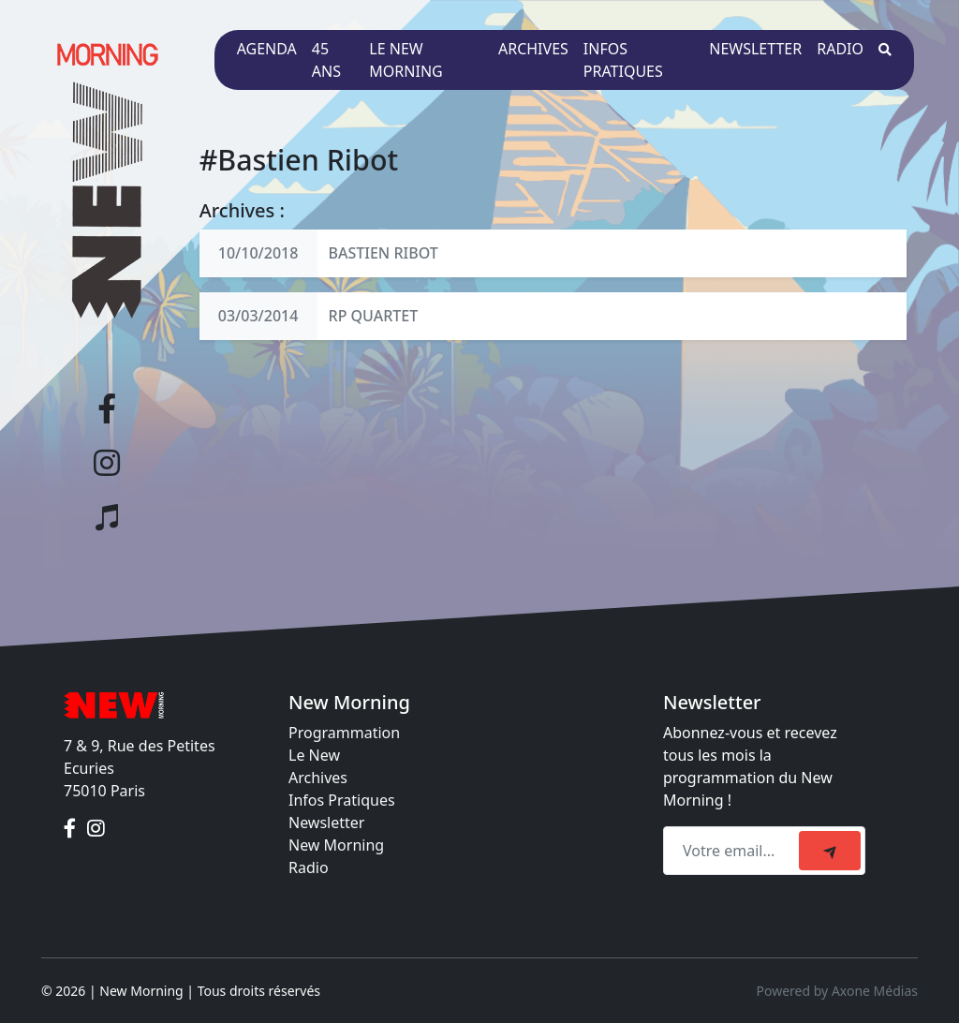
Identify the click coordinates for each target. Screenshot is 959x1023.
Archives (533, 48)
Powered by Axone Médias (837, 991)
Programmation (344, 732)
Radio (840, 48)
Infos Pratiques (341, 800)
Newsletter (755, 48)
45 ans (326, 60)
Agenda (267, 48)
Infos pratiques (623, 60)
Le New (314, 755)
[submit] (830, 850)
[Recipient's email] (734, 850)
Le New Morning (405, 60)
